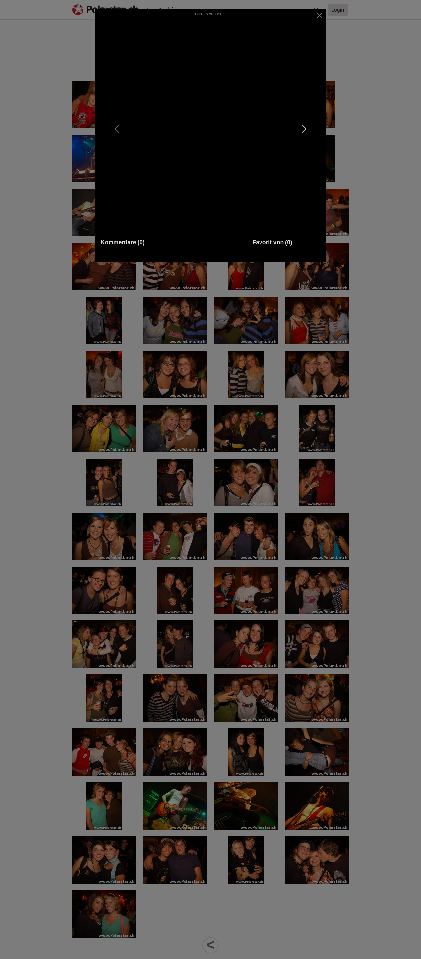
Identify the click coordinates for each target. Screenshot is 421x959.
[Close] (320, 15)
